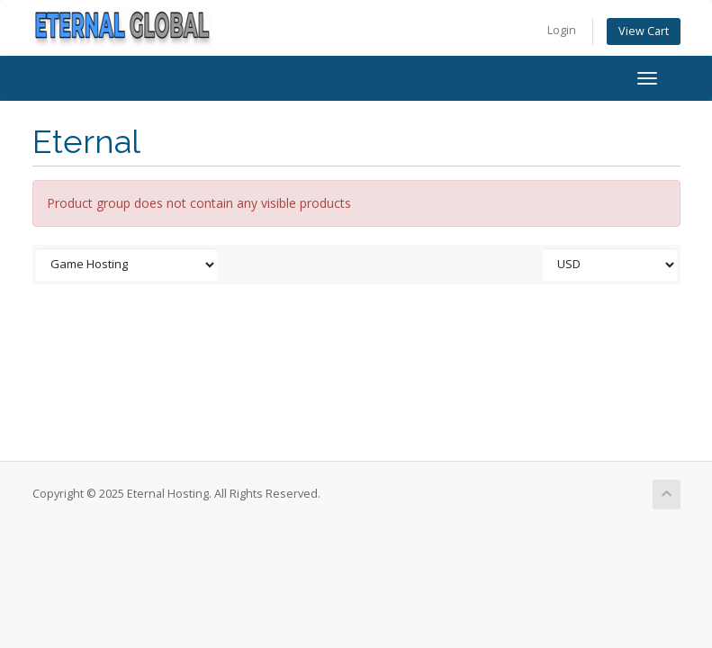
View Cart (643, 31)
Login (561, 30)
